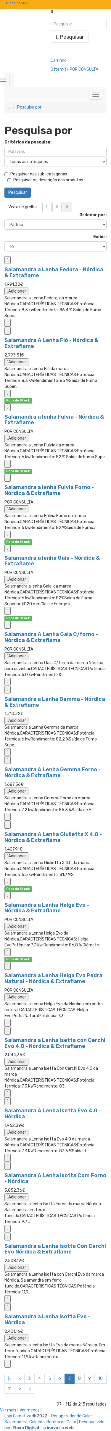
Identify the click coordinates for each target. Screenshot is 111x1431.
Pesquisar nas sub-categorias (35, 174)
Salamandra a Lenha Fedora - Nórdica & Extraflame (53, 272)
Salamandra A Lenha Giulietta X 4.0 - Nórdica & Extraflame (53, 837)
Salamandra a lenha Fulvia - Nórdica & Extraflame (54, 420)
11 (10, 1388)
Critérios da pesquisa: (28, 142)
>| (29, 1388)
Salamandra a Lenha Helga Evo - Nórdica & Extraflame (46, 908)
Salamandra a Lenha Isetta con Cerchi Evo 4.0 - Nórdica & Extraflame (54, 1043)
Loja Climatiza (17, 1416)
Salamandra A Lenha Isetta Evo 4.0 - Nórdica (52, 1113)
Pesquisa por (29, 107)
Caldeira (37, 1421)
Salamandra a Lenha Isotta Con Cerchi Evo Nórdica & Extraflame (55, 1249)
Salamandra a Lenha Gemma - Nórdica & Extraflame (54, 702)
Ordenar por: (93, 214)
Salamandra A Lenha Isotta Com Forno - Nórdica (55, 1178)
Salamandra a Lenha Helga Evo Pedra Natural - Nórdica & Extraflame (53, 978)
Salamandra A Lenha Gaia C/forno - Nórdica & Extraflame (51, 637)
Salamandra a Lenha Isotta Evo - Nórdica (47, 1319)
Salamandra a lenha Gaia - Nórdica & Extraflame (52, 561)
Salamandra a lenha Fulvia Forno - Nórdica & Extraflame (49, 490)
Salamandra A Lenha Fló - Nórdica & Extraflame (51, 343)
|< (9, 1378)
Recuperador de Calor (71, 1416)
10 (100, 1378)
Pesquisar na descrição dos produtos (45, 180)
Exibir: (100, 236)
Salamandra (16, 1421)
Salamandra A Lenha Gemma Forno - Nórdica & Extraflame (52, 772)
